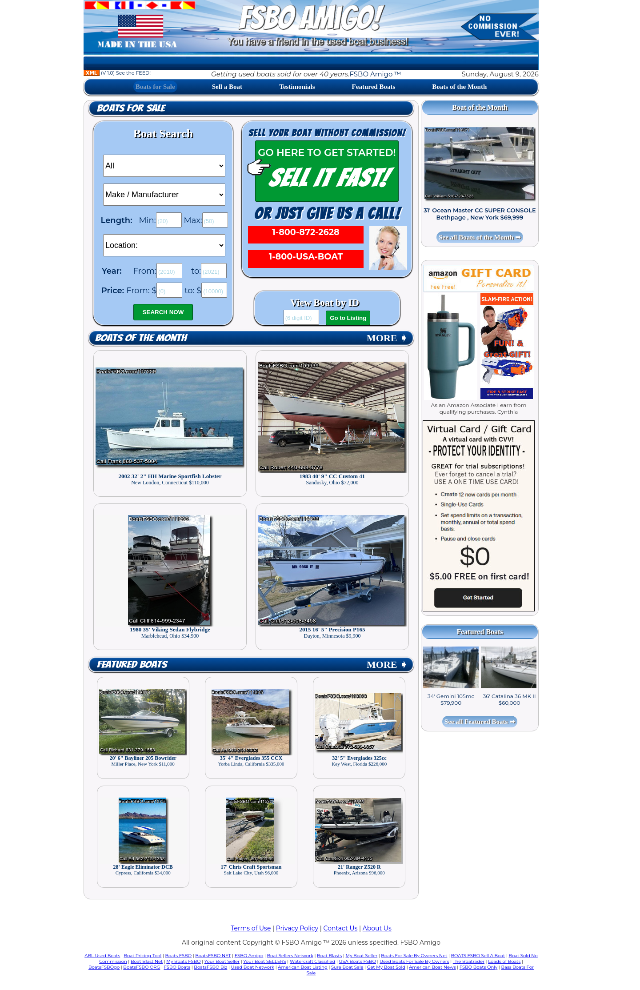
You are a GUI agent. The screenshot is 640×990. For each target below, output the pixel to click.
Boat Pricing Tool (142, 955)
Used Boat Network (253, 967)
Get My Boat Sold (386, 967)
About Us (377, 928)
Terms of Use (251, 928)
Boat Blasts (329, 955)
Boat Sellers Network (290, 955)
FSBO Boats (177, 967)
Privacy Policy (297, 928)
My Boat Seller (362, 955)
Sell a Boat (227, 86)
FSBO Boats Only (478, 967)
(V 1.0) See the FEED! (117, 73)
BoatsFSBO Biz (210, 967)
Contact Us (341, 928)
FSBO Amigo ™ (375, 74)
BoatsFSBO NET (213, 955)
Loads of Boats (504, 961)
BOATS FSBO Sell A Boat (478, 955)
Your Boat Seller (222, 961)
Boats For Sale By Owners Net (414, 955)
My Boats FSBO (183, 961)
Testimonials (297, 86)
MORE (387, 337)
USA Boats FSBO (357, 961)
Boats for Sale (155, 86)
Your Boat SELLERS (264, 961)
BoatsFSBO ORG (141, 967)
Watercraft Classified (312, 961)
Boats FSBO (178, 955)
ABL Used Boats (102, 955)
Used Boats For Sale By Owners (414, 961)
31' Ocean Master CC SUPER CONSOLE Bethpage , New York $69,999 (480, 214)
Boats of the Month (459, 86)
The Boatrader (468, 961)
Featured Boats (374, 86)
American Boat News (432, 967)
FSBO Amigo (249, 955)
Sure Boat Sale (347, 967)
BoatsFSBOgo (104, 967)
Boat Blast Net (147, 961)
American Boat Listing (303, 967)
